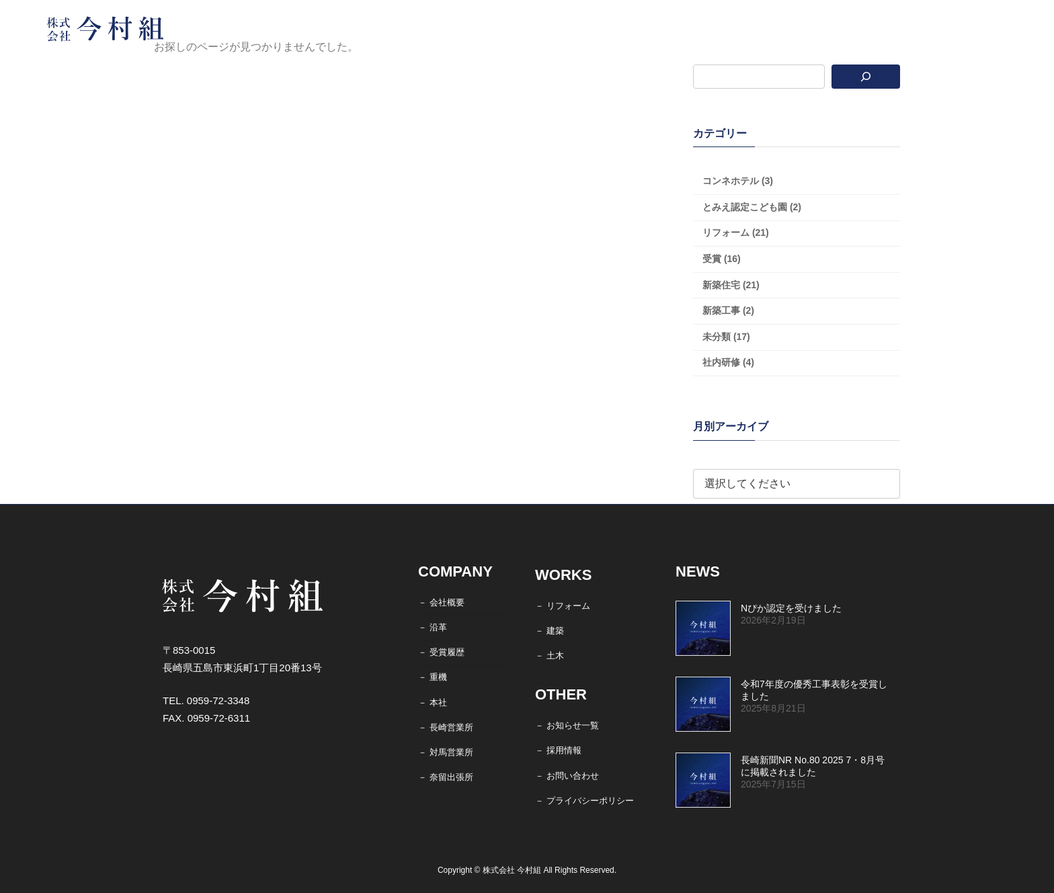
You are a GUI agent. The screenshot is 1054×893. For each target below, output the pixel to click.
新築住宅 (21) (731, 285)
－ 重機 (432, 678)
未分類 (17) (726, 336)
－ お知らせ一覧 (567, 725)
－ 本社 (432, 702)
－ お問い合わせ (567, 776)
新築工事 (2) (728, 310)
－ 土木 (549, 655)
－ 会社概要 (441, 602)
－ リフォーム (562, 606)
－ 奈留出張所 (445, 777)
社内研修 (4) (728, 362)
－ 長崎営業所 (445, 727)
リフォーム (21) (735, 232)
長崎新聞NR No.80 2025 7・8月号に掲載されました (813, 766)
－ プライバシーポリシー (584, 801)
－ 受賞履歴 (441, 652)
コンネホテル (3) (737, 180)
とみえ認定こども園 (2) (751, 207)
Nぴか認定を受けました (791, 608)
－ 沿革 (432, 627)
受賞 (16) (721, 258)
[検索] (866, 77)
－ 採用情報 (558, 751)
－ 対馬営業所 (445, 752)
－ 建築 (549, 631)
